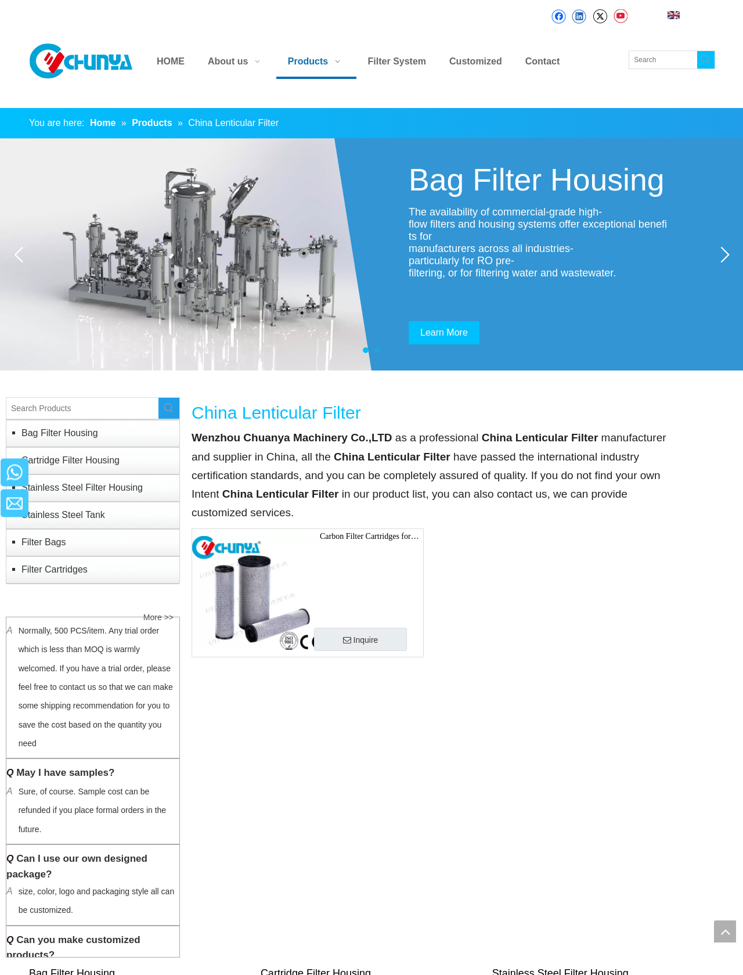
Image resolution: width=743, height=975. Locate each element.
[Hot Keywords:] (706, 60)
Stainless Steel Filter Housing (82, 487)
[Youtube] (620, 16)
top (725, 931)
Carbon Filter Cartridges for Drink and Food (365, 538)
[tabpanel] (371, 254)
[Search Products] (82, 408)
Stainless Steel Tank (63, 515)
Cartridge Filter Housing (70, 460)
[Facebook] (558, 16)
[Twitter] (600, 16)
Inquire (360, 640)
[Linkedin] (579, 16)
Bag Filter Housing (59, 433)
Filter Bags (43, 542)
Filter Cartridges (54, 569)
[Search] (663, 60)
